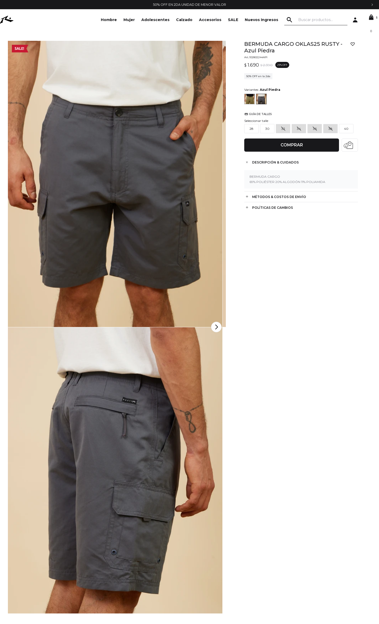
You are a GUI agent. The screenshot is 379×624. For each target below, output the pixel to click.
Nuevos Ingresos (261, 19)
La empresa (36, 546)
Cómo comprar (121, 562)
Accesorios (210, 19)
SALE (233, 19)
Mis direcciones (203, 562)
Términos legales (122, 546)
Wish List (197, 570)
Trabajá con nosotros (44, 562)
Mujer (129, 19)
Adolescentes (155, 19)
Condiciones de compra (128, 554)
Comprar (290, 140)
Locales (32, 570)
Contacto (34, 554)
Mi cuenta (198, 546)
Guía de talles (257, 131)
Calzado (184, 19)
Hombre (109, 19)
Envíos (113, 570)
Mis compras (200, 554)
